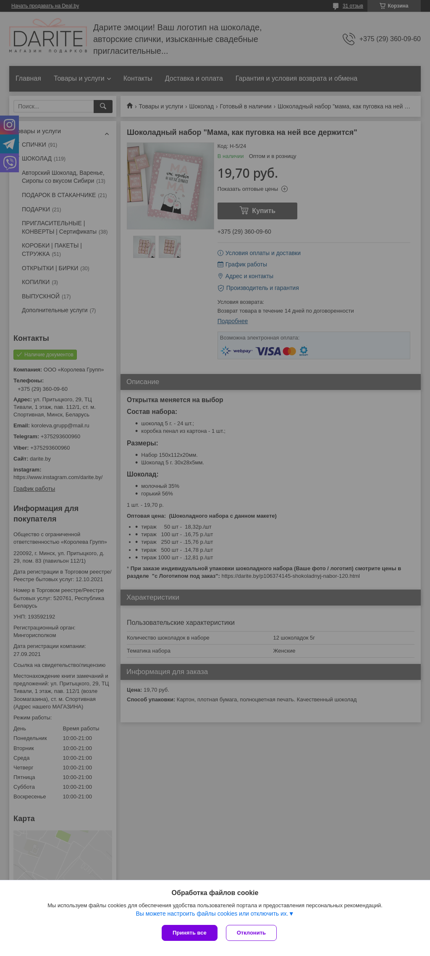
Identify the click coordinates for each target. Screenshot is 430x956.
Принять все (190, 933)
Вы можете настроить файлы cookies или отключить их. (212, 913)
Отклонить (251, 933)
